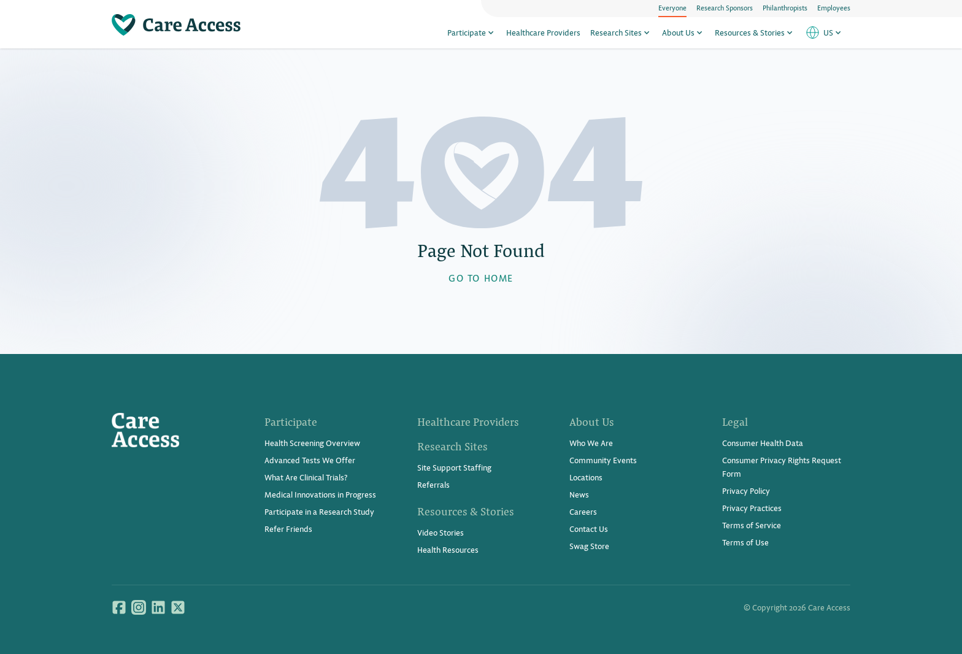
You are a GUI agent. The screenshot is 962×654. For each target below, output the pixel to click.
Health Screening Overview (312, 442)
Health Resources (448, 549)
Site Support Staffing (454, 467)
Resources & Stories (755, 32)
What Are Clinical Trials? (305, 477)
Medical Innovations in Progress (320, 494)
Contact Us (588, 528)
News (579, 494)
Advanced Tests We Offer (309, 460)
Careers (583, 511)
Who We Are (591, 442)
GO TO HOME (481, 277)
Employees (833, 7)
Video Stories (440, 532)
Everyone (672, 7)
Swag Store (589, 546)
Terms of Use (745, 542)
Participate (471, 32)
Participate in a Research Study (319, 511)
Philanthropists (785, 7)
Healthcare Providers (543, 32)
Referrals (433, 484)
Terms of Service (751, 525)
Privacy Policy (746, 490)
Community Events (603, 460)
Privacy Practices (752, 508)
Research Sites (621, 32)
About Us (683, 32)
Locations (585, 477)
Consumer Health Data (762, 442)
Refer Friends (288, 528)
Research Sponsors (724, 7)
